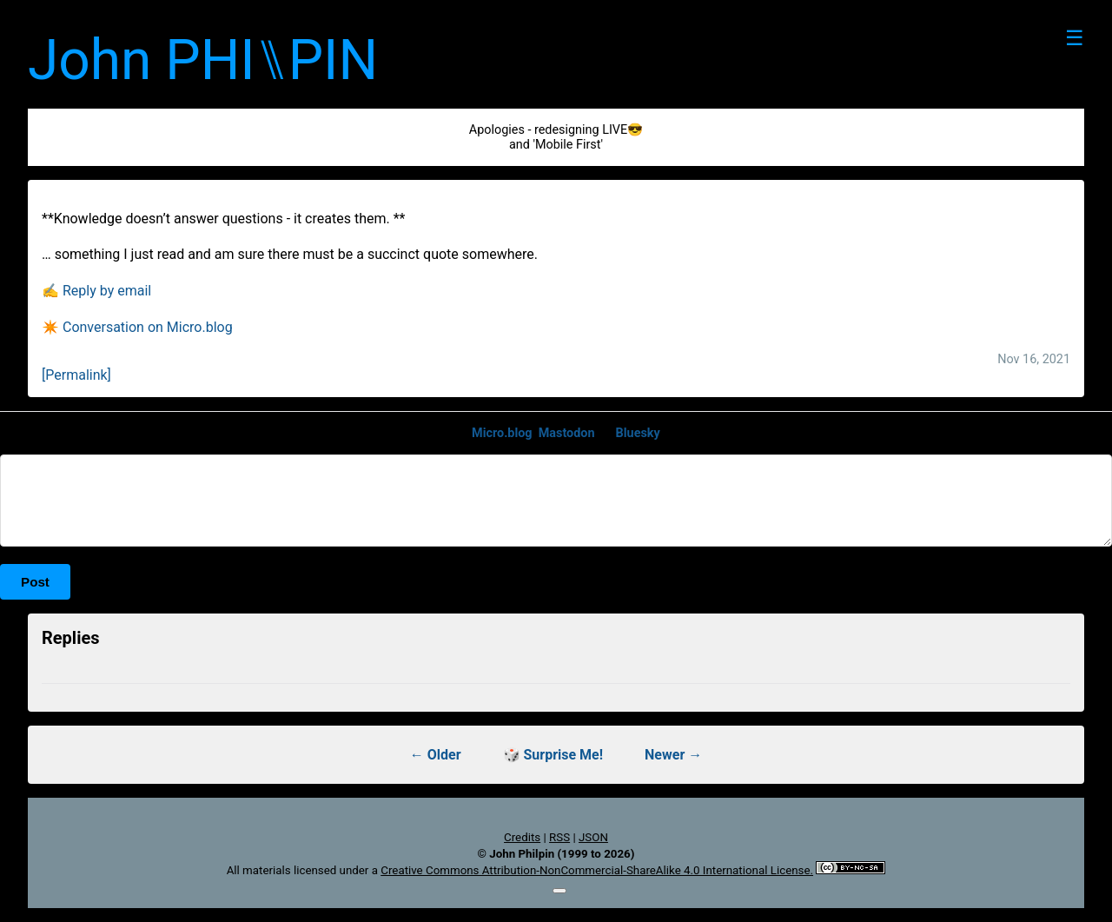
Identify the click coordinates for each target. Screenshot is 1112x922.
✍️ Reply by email (96, 290)
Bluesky (638, 433)
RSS (559, 837)
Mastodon (567, 433)
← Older (435, 754)
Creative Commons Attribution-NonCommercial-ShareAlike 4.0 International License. (597, 870)
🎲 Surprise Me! (553, 754)
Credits (522, 837)
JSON (593, 837)
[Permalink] (76, 375)
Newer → (673, 754)
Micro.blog (502, 433)
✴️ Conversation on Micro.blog (137, 327)
